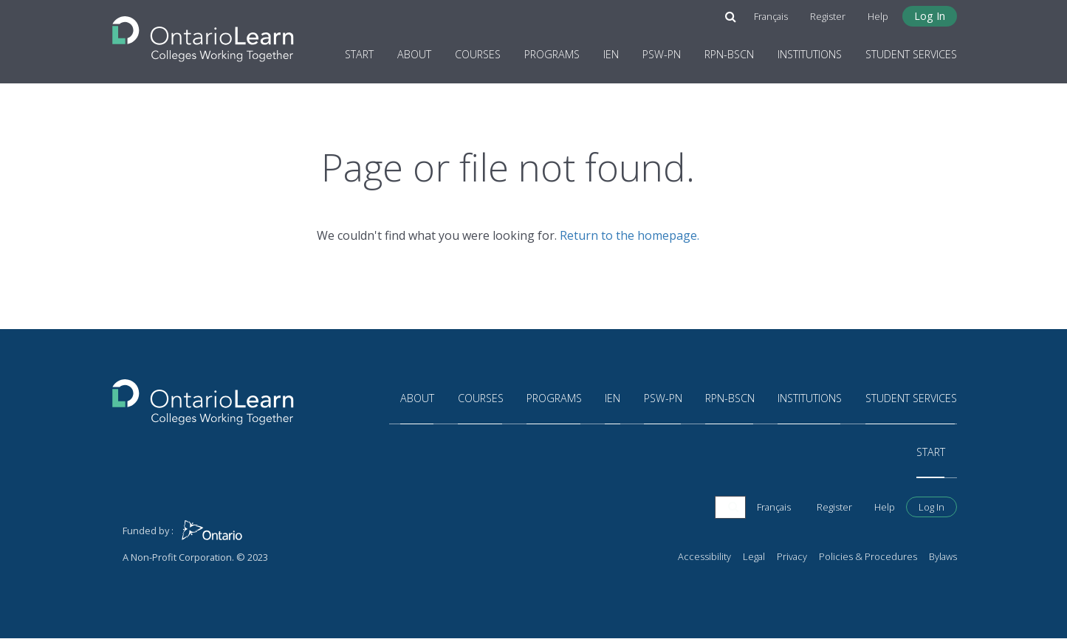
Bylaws (943, 557)
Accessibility (704, 557)
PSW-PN (661, 54)
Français (771, 16)
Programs (552, 54)
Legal (754, 557)
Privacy (792, 557)
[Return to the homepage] (203, 34)
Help (878, 16)
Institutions (810, 54)
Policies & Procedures (868, 557)
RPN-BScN (729, 54)
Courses (478, 54)
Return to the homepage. (629, 235)
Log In (929, 16)
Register (827, 16)
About (414, 54)
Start (359, 54)
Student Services (911, 54)
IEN (611, 54)
